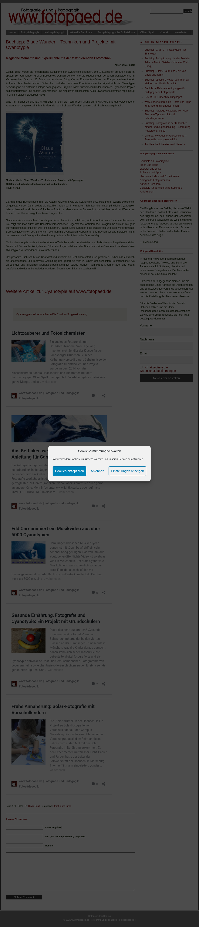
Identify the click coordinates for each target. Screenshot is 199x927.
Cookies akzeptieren (69, 471)
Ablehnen (97, 471)
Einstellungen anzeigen (127, 471)
